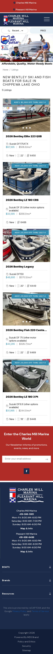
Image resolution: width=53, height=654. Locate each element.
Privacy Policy (19, 611)
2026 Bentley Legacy (20, 266)
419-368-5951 (26, 514)
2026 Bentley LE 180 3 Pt (22, 396)
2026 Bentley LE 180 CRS (22, 199)
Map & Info (26, 528)
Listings (15, 69)
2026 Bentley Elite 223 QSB (24, 136)
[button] (23, 127)
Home (5, 69)
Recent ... (15, 30)
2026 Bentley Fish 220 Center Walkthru (25, 330)
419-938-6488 (26, 537)
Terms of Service (40, 611)
